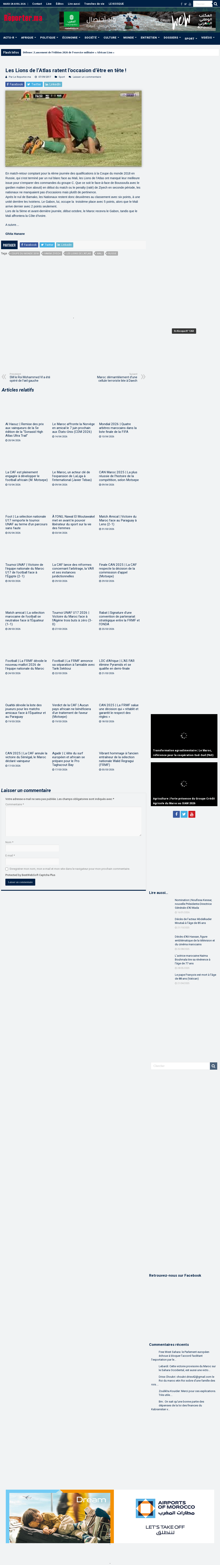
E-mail (10, 855)
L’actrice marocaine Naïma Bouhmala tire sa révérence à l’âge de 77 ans (192, 959)
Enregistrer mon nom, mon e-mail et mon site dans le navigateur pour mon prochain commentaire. (70, 868)
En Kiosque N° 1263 (184, 331)
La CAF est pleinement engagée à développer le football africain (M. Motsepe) (26, 476)
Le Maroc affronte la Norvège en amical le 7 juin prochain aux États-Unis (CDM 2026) (73, 428)
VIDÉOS (206, 37)
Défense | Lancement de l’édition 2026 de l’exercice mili (56, 52)
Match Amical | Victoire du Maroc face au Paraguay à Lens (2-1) (118, 520)
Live (49, 3)
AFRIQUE (27, 37)
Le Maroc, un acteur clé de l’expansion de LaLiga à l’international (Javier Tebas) (72, 476)
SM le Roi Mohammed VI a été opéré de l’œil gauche (32, 377)
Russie (112, 253)
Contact (37, 3)
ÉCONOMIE (70, 37)
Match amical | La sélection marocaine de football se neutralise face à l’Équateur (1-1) (24, 618)
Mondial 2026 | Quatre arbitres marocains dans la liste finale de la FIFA (118, 428)
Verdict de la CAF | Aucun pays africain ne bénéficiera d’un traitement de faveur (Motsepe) (71, 711)
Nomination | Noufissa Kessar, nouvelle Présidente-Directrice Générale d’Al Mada (193, 903)
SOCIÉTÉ (90, 37)
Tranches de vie (94, 3)
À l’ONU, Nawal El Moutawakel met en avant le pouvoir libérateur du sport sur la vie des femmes (73, 522)
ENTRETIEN (149, 37)
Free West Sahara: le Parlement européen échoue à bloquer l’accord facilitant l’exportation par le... (180, 1355)
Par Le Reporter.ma (20, 77)
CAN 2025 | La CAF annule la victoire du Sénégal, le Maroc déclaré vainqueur (26, 757)
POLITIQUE (47, 37)
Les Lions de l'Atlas (78, 253)
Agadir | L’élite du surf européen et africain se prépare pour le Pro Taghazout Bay (68, 759)
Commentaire (14, 804)
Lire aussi (74, 3)
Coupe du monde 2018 (24, 253)
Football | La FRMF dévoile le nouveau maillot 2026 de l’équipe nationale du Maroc (26, 664)
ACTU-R (8, 37)
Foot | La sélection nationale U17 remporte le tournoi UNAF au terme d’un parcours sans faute (26, 522)
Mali (99, 253)
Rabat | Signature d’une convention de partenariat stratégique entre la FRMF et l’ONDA (119, 618)
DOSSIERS (171, 37)
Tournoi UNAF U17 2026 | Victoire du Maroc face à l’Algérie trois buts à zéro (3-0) (72, 618)
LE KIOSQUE (116, 3)
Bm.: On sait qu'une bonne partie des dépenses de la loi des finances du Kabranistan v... (177, 1405)
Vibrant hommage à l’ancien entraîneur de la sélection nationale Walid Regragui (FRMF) (118, 759)
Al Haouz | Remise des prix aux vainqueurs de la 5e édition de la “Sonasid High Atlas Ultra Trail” (24, 430)
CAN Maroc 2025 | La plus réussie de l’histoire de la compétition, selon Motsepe (119, 476)
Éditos (60, 3)
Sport (62, 77)
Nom (9, 842)
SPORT (189, 38)
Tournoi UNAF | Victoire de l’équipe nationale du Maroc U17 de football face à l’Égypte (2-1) (24, 570)
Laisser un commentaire (87, 77)
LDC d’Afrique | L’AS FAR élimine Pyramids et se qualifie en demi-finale (116, 664)
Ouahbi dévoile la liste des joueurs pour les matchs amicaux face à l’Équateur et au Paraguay (25, 711)
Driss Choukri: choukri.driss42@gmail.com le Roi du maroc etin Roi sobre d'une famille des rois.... (183, 1380)
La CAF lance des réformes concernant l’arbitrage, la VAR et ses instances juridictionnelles (73, 570)
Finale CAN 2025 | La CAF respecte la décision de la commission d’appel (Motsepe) (118, 570)
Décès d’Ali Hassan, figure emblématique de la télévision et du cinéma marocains (195, 940)
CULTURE (110, 37)
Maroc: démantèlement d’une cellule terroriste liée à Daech (115, 377)
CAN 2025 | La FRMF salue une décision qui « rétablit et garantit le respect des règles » (119, 711)
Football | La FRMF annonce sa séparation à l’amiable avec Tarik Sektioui (73, 664)
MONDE (128, 37)
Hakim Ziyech (52, 253)
